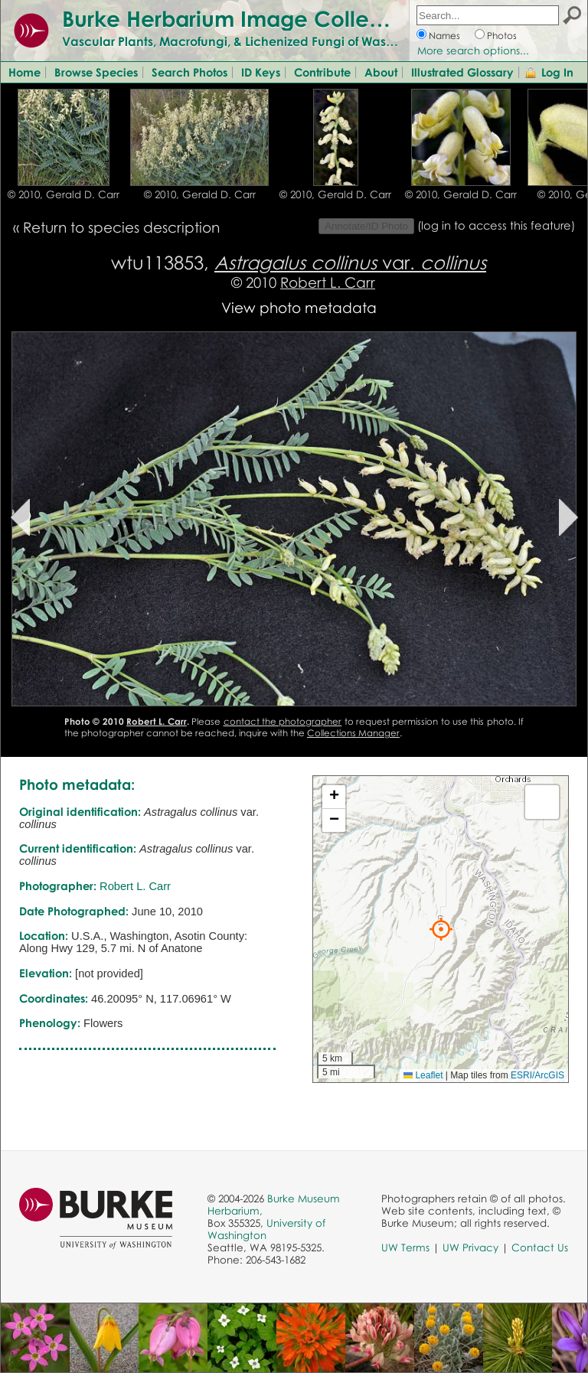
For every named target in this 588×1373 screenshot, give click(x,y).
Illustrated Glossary (462, 72)
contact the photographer (283, 721)
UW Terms (405, 1247)
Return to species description (121, 227)
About (380, 72)
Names (444, 35)
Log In (557, 72)
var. (350, 262)
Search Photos (189, 72)
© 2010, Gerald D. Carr (63, 194)
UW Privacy (470, 1247)
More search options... (473, 50)
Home (24, 72)
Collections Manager (353, 733)
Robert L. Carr (327, 282)
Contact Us (539, 1247)
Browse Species (96, 72)
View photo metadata (299, 307)
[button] (441, 929)
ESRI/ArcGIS (537, 1075)
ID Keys (260, 72)
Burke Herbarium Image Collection (241, 18)
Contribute (322, 72)
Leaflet (423, 1075)
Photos (502, 35)
